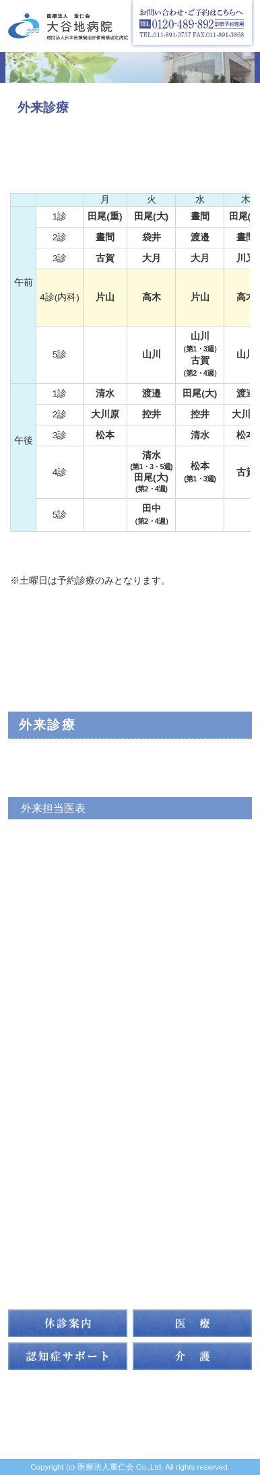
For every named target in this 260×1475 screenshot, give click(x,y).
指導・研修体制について (97, 1226)
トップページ (62, 669)
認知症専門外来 (58, 835)
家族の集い (55, 1199)
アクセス (47, 1143)
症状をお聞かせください (80, 918)
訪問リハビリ (62, 1116)
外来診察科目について (75, 753)
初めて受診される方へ (75, 891)
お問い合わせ (62, 1281)
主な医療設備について (75, 945)
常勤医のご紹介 (58, 780)
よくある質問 (53, 973)
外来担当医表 (53, 808)
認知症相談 (48, 863)
